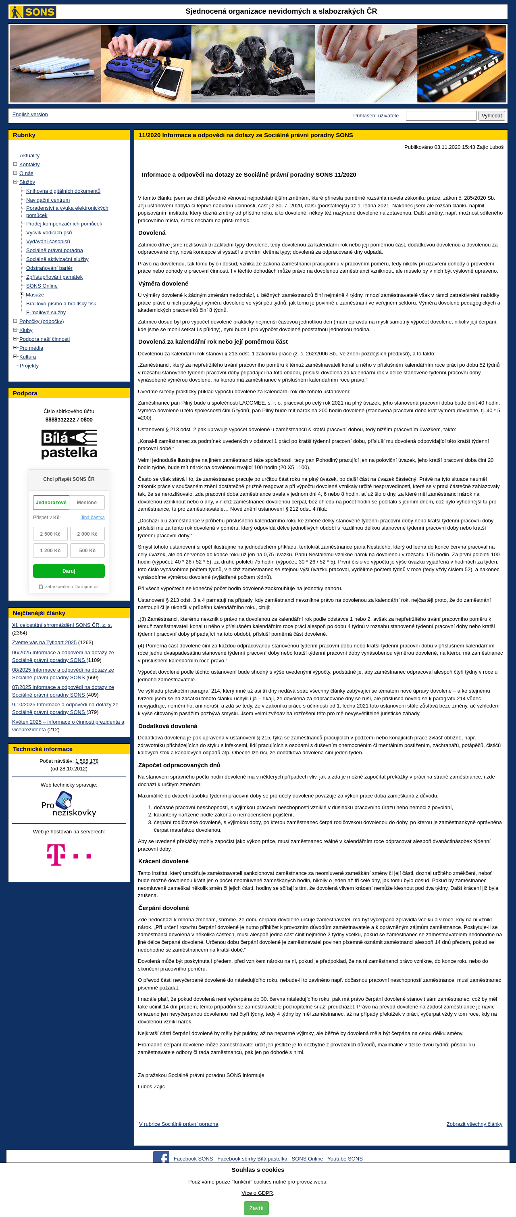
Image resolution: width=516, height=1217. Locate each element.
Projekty (29, 366)
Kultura (27, 357)
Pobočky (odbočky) (41, 321)
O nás (26, 173)
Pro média (31, 348)
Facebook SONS (193, 1159)
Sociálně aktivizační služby (57, 259)
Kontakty (29, 164)
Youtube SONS (345, 1159)
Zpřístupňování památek (54, 277)
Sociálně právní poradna (54, 250)
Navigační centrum (48, 200)
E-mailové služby (46, 312)
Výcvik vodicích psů (49, 233)
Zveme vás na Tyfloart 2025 (44, 642)
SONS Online (42, 286)
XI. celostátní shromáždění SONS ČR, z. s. (62, 625)
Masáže (35, 295)
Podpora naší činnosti (44, 339)
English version (30, 114)
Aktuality (30, 155)
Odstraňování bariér (49, 268)
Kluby (26, 330)
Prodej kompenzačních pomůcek (64, 224)
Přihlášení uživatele (376, 116)
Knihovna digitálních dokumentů (63, 191)
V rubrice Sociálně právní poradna (178, 1124)
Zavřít (256, 1208)
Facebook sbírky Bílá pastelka (252, 1159)
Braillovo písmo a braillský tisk (61, 304)
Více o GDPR (257, 1193)
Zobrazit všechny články (475, 1124)
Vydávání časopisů (48, 241)
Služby (27, 182)
